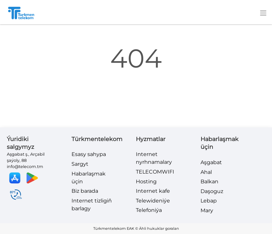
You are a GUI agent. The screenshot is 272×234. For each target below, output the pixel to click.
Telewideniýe (153, 201)
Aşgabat (211, 162)
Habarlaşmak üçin (88, 178)
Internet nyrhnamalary (154, 158)
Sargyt (79, 164)
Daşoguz (212, 191)
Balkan (209, 181)
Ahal (206, 172)
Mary (207, 210)
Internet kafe (153, 191)
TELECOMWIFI (155, 172)
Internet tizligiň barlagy (91, 205)
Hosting (146, 181)
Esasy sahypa (88, 154)
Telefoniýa (149, 210)
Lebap (209, 201)
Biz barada (84, 191)
